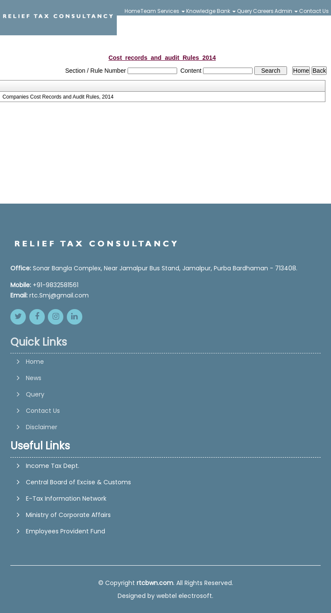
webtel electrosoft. (184, 595)
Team (148, 11)
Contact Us (314, 11)
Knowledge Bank (211, 11)
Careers (263, 11)
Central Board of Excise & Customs (78, 482)
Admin (286, 11)
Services (171, 11)
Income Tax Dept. (52, 466)
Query (244, 11)
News (33, 405)
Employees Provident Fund (65, 531)
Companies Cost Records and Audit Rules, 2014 (58, 97)
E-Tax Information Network (66, 498)
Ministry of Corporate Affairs (68, 515)
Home (132, 11)
